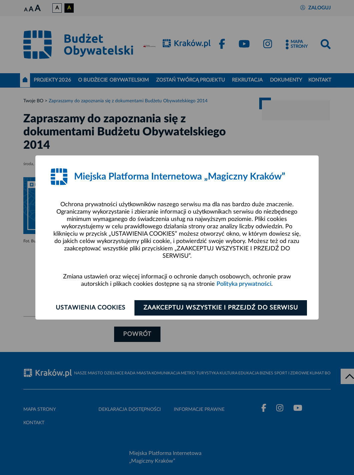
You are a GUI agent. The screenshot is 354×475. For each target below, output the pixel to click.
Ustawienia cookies (90, 308)
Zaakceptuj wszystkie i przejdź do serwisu (220, 308)
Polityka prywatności (244, 284)
